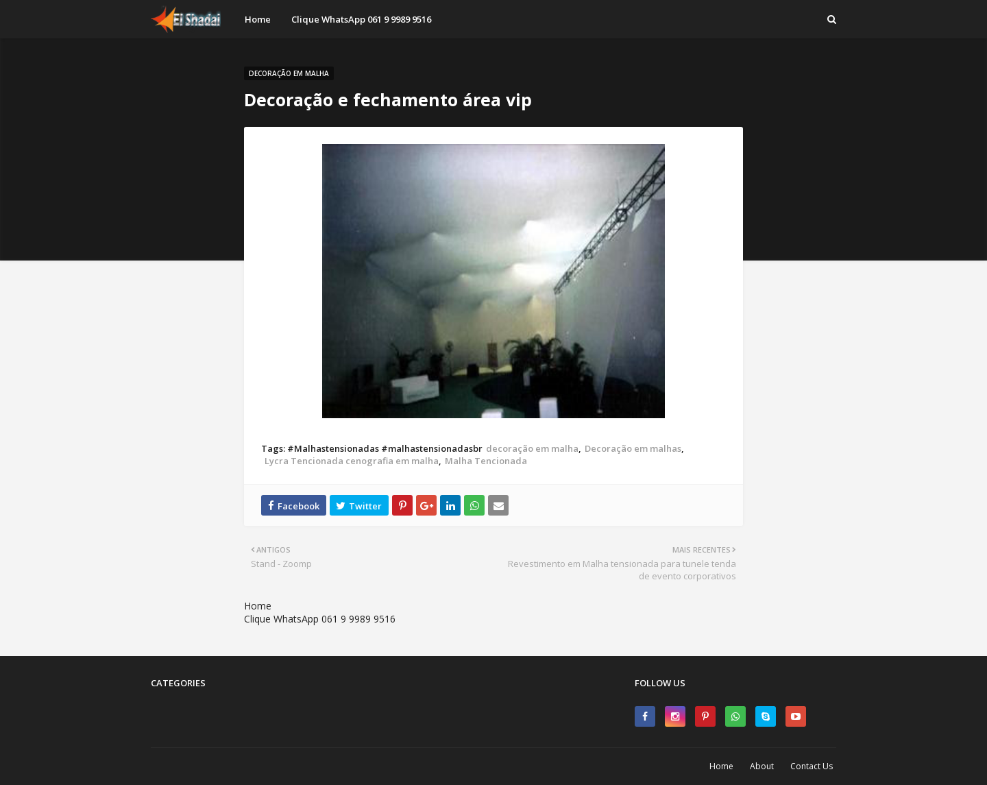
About (762, 766)
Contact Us (811, 766)
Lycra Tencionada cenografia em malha (352, 461)
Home (257, 605)
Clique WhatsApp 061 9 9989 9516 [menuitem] (361, 19)
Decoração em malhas (633, 448)
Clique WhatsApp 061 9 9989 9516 (319, 618)
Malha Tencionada (486, 461)
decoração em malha (532, 448)
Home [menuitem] (258, 19)
